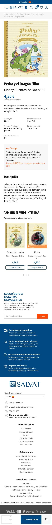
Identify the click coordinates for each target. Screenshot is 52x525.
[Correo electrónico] (20, 316)
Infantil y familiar (26, 469)
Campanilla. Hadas (15, 252)
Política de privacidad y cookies (26, 490)
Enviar (42, 316)
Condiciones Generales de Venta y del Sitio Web (26, 487)
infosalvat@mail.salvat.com (21, 407)
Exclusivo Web (26, 438)
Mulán (37, 252)
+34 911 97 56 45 (16, 402)
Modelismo (26, 462)
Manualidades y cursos (26, 456)
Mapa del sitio (26, 493)
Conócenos (26, 429)
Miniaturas (26, 465)
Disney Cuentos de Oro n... (15, 257)
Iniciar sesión (26, 444)
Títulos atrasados (26, 441)
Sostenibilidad (26, 432)
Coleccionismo (26, 472)
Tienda (26, 435)
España (26, 2)
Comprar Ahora (15, 267)
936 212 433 (14, 411)
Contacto (26, 483)
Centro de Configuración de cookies (26, 496)
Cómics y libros (26, 459)
